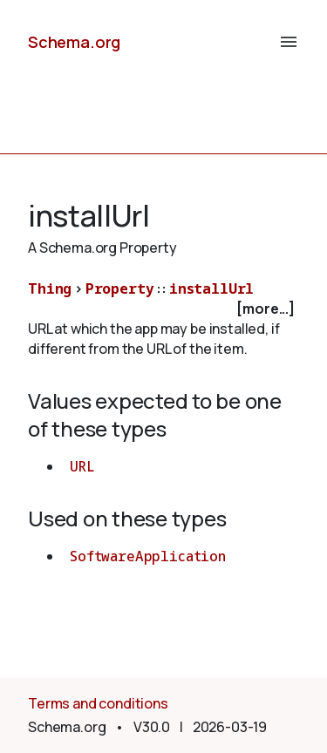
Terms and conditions (98, 703)
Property (119, 288)
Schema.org (74, 41)
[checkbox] (163, 309)
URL (82, 466)
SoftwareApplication (148, 556)
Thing (50, 288)
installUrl (211, 288)
